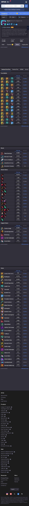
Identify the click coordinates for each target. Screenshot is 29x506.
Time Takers (4, 431)
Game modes (13, 13)
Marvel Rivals (4, 418)
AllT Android (4, 455)
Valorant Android (5, 459)
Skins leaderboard (24, 13)
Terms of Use (4, 480)
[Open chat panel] (28, 28)
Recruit (16, 481)
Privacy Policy (4, 478)
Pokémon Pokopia (5, 427)
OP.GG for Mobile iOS (6, 453)
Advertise (17, 480)
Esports (3, 442)
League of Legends (5, 407)
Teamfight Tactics (5, 408)
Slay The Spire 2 (5, 429)
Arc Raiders (4, 423)
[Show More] (8, 1)
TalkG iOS (3, 468)
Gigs (2, 444)
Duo (2, 438)
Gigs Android (4, 463)
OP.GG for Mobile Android (7, 451)
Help (2, 481)
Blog (2, 399)
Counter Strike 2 (5, 421)
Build (3, 44)
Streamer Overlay (5, 446)
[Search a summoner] (21, 6)
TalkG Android (4, 466)
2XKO (2, 416)
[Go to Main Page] (3, 1)
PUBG (2, 414)
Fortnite (3, 420)
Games (2, 436)
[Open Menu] (26, 1)
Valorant (3, 410)
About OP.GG (4, 395)
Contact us (3, 485)
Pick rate (18, 75)
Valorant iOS (4, 461)
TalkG (2, 440)
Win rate (25, 75)
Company (3, 397)
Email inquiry (4, 483)
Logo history (4, 401)
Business (17, 478)
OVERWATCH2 (4, 412)
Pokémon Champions (6, 433)
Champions (4, 13)
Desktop (3, 434)
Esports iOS (4, 472)
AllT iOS (3, 457)
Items (17, 44)
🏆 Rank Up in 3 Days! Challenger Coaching (15, 9)
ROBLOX (3, 425)
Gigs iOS (3, 464)
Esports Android (5, 470)
